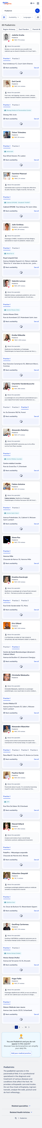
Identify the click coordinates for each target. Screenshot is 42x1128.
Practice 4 (34, 750)
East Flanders (24, 29)
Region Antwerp (9, 29)
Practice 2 (15, 59)
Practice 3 (25, 407)
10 (26, 1027)
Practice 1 (6, 59)
